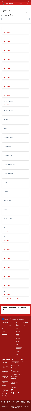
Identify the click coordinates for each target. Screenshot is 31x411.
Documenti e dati (4, 334)
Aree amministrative (4, 326)
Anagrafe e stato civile (18, 327)
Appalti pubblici (18, 329)
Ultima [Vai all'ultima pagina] (23, 299)
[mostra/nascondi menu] (1, 3)
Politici (3, 329)
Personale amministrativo (4, 332)
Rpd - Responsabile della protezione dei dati (15, 392)
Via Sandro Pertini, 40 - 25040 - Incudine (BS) (15, 361)
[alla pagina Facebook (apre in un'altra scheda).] (22, 3)
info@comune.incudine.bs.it (15, 371)
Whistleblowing (5, 394)
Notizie (10, 324)
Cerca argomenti (4, 17)
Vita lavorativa (18, 355)
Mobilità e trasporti (19, 347)
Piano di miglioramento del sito (29, 402)
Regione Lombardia (4, 1)
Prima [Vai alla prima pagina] (8, 299)
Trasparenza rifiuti (5, 381)
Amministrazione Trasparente (6, 360)
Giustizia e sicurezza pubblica (18, 342)
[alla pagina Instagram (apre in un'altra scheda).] (24, 3)
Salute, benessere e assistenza (19, 349)
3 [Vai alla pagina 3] (18, 299)
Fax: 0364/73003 (14, 364)
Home (2, 6)
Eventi (24, 325)
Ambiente (17, 325)
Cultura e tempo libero (18, 336)
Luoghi (24, 324)
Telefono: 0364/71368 (15, 362)
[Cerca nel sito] (29, 3)
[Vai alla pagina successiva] (20, 299)
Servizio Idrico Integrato (14, 377)
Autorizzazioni (18, 331)
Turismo (17, 354)
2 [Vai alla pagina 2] (15, 299)
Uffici (3, 328)
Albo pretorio (5, 371)
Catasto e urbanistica (17, 333)
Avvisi (10, 325)
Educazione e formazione (18, 339)
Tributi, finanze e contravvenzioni (18, 352)
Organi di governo (5, 324)
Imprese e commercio (17, 345)
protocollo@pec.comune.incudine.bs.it (15, 374)
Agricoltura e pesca (19, 324)
